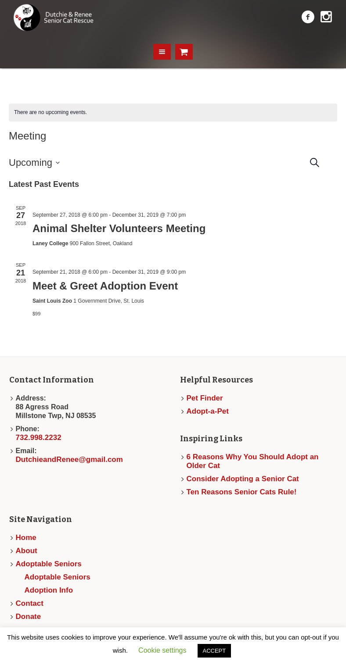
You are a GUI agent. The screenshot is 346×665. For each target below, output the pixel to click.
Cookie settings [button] (162, 650)
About (26, 551)
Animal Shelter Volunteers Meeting (118, 228)
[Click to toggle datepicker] (34, 163)
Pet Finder (205, 398)
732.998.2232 (38, 437)
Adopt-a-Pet (208, 411)
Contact (29, 603)
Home (26, 537)
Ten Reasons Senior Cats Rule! (242, 492)
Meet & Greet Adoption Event (105, 286)
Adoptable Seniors (49, 564)
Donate (28, 616)
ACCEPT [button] (214, 650)
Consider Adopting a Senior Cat (243, 479)
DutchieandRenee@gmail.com (69, 459)
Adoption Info (49, 590)
